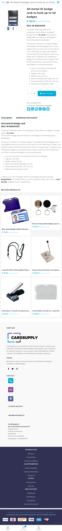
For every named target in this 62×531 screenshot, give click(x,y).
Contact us (31, 475)
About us (31, 454)
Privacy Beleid (49, 512)
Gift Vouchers (31, 482)
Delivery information (31, 472)
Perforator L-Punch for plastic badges (17, 311)
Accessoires (40, 106)
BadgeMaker (6, 179)
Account (39, 528)
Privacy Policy (31, 457)
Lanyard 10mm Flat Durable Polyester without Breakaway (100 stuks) (29, 270)
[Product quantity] (31, 93)
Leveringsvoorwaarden (35, 512)
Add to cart (48, 93)
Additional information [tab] (26, 118)
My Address (31, 500)
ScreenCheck (23, 346)
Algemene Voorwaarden (16, 512)
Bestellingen (31, 497)
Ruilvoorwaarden (31, 468)
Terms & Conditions (31, 461)
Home (8, 528)
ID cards (42, 35)
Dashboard (31, 493)
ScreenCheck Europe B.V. (20, 426)
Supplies (48, 106)
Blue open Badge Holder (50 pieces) (16, 229)
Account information (31, 504)
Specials (31, 486)
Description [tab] (6, 118)
